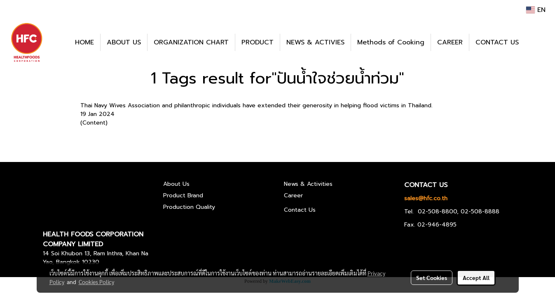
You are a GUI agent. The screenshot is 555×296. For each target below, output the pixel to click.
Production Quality (189, 207)
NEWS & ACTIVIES (315, 42)
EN (536, 10)
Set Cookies (431, 277)
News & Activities (308, 184)
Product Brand (183, 195)
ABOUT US (124, 42)
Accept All (476, 277)
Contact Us (300, 210)
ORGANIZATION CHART (191, 42)
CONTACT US (497, 42)
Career (293, 195)
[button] (537, 42)
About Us (176, 184)
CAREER (450, 42)
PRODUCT (257, 42)
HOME (84, 42)
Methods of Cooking (390, 42)
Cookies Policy (96, 281)
